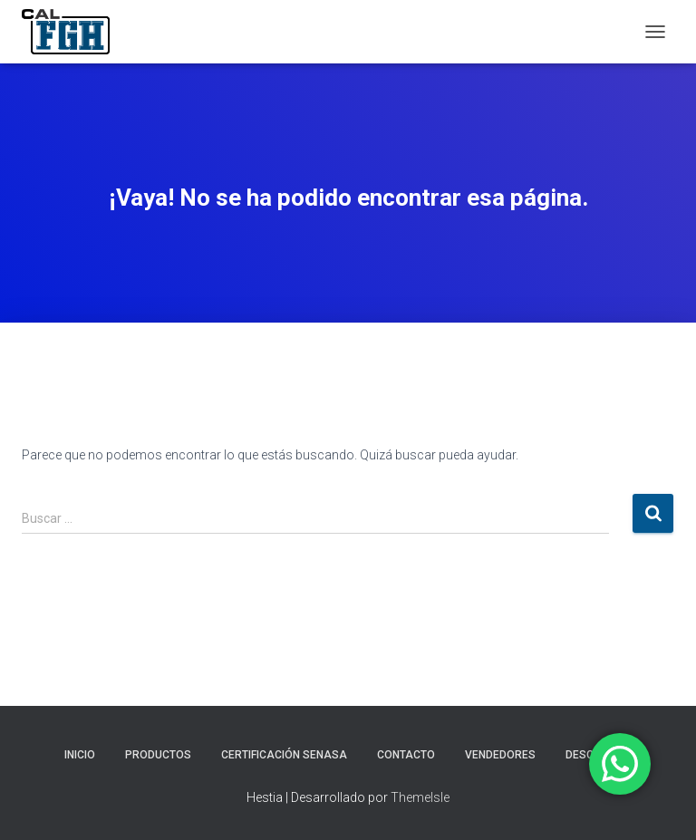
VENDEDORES (500, 754)
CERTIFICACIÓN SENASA (284, 754)
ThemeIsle (420, 797)
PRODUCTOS (158, 754)
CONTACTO (406, 754)
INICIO (79, 754)
